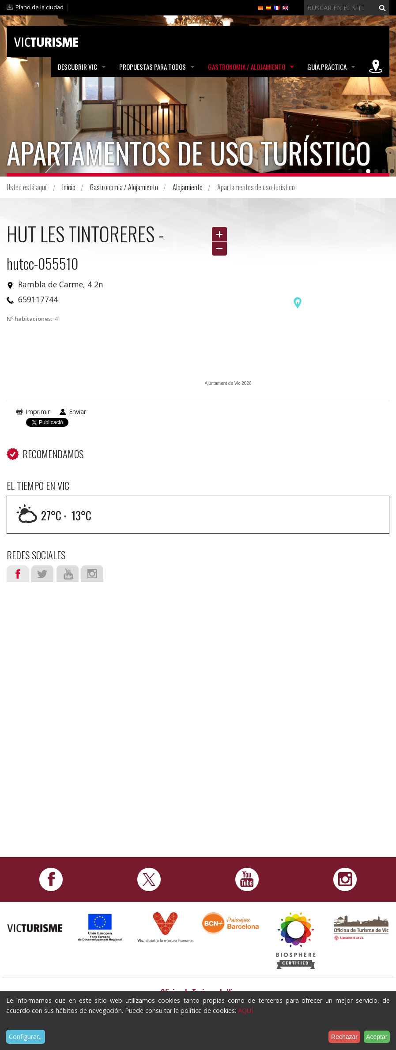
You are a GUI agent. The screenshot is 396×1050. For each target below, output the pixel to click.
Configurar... (26, 1036)
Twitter (42, 573)
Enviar (77, 411)
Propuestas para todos (152, 67)
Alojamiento (188, 187)
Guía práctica (327, 67)
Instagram (92, 573)
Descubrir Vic (77, 67)
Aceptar (376, 1036)
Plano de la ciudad (39, 7)
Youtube (68, 573)
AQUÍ (245, 1010)
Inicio (68, 187)
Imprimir (38, 411)
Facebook (18, 573)
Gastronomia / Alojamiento (246, 67)
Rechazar (344, 1036)
